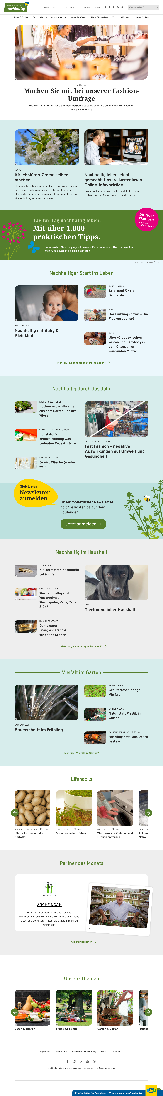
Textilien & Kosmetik (121, 17)
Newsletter (118, 1052)
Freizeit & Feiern (40, 17)
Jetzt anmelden (81, 524)
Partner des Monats (81, 863)
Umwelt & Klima (142, 17)
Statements (87, 7)
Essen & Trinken (21, 17)
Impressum (45, 1052)
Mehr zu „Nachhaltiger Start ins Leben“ (81, 363)
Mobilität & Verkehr (99, 17)
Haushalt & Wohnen (78, 17)
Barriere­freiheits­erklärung (83, 1052)
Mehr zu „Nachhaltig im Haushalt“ (81, 646)
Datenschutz (61, 1052)
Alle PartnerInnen (81, 942)
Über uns (55, 7)
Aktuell (46, 7)
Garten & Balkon (58, 17)
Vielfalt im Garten (81, 673)
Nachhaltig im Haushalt (81, 552)
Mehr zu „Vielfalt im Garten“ (81, 753)
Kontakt (98, 7)
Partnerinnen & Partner (71, 7)
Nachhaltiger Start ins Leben (81, 273)
